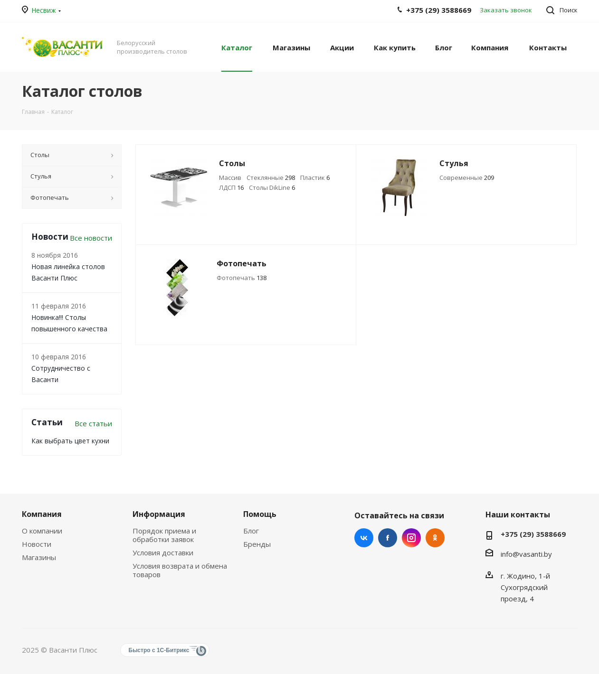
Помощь (259, 514)
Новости (36, 544)
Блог (251, 530)
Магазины (39, 557)
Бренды (257, 544)
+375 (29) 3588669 (533, 534)
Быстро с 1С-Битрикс (159, 650)
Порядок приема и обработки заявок (164, 535)
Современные (466, 177)
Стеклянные (271, 177)
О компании (42, 530)
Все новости (91, 238)
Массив (230, 177)
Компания (42, 514)
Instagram (411, 537)
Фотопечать (241, 277)
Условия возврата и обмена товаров (180, 570)
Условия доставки (163, 552)
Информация (159, 514)
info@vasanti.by (526, 554)
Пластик (315, 177)
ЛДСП (231, 187)
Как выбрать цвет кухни (70, 440)
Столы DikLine (272, 187)
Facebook (387, 537)
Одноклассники (435, 537)
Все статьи (93, 423)
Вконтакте (363, 537)
